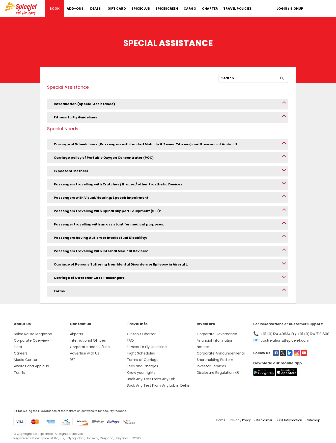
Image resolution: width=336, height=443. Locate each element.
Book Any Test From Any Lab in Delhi (158, 385)
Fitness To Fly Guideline (147, 346)
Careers (21, 353)
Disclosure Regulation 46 (218, 372)
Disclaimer (264, 420)
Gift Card (117, 8)
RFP (73, 359)
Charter (210, 8)
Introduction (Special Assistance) (84, 104)
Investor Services (211, 366)
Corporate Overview (31, 340)
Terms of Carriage (143, 359)
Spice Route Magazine (33, 334)
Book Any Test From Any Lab (151, 379)
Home (220, 420)
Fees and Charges (142, 366)
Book (54, 8)
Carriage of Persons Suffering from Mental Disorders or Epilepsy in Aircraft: (121, 264)
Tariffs (19, 372)
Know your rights (141, 372)
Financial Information (215, 340)
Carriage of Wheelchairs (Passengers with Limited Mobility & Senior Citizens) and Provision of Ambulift (146, 144)
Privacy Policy (240, 420)
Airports (76, 334)
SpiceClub (140, 8)
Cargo (190, 8)
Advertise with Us (84, 353)
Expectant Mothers (71, 171)
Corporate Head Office (90, 346)
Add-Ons (75, 8)
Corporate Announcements (221, 353)
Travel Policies (237, 8)
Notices (203, 346)
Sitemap (313, 420)
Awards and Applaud (31, 366)
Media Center (25, 359)
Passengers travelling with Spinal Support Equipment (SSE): (107, 211)
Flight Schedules (141, 353)
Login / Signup (290, 8)
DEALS (95, 8)
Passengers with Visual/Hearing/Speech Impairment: (101, 197)
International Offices (88, 340)
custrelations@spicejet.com (285, 340)
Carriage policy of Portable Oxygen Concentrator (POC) (104, 157)
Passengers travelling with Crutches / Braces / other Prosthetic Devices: (118, 184)
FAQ (130, 340)
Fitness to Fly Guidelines (75, 117)
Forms (59, 291)
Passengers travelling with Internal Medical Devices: (101, 251)
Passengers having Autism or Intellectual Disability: (100, 237)
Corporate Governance (217, 334)
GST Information (289, 420)
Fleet (18, 346)
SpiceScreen (166, 8)
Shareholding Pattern (215, 359)
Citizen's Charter (141, 334)
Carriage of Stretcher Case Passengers (89, 277)
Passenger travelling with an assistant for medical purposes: (109, 224)
